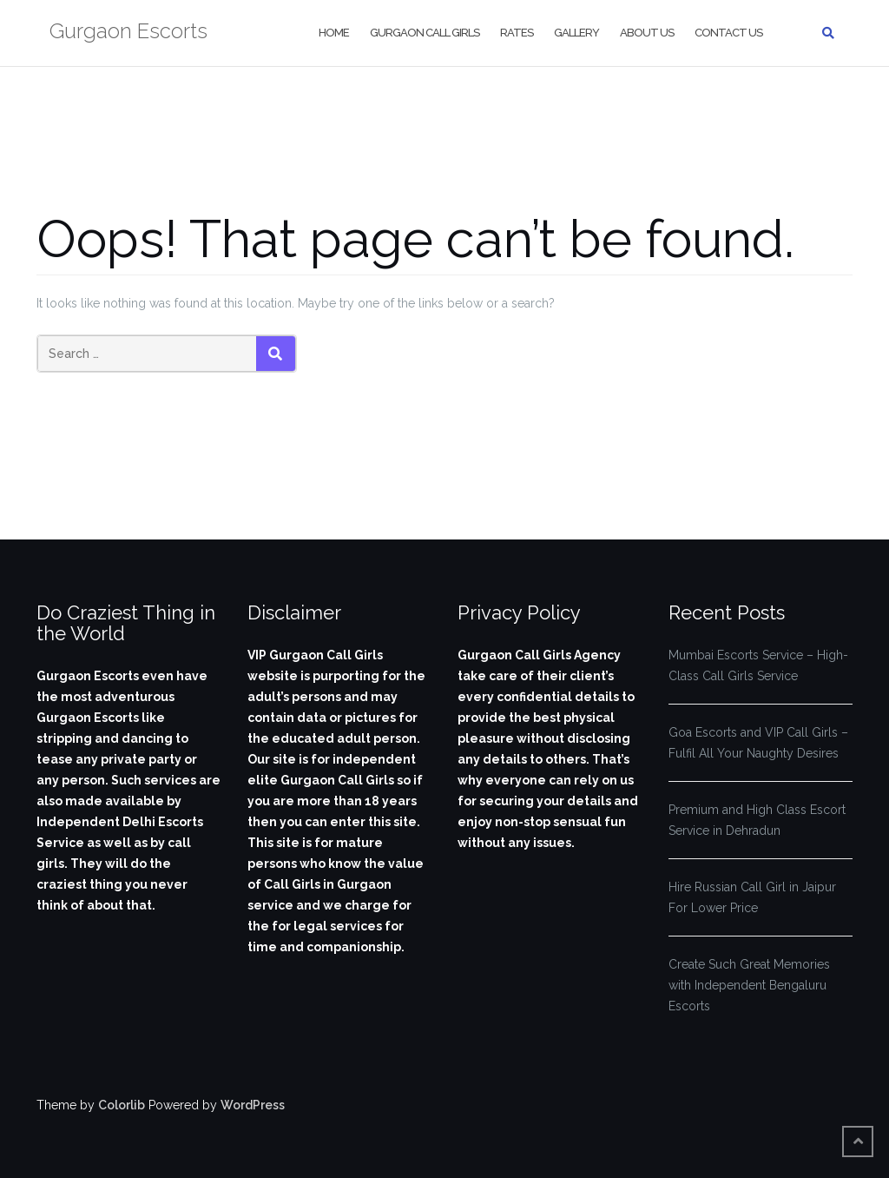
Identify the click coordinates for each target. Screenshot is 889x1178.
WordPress (253, 1105)
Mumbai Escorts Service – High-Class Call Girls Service (758, 665)
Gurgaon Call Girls (424, 32)
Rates (516, 32)
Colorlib (121, 1105)
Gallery (576, 32)
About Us (647, 32)
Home (334, 32)
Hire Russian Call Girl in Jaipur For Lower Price (752, 897)
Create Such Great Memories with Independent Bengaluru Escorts (749, 985)
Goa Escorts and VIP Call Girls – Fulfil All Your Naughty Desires (758, 742)
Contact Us (728, 32)
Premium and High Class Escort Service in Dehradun (757, 820)
